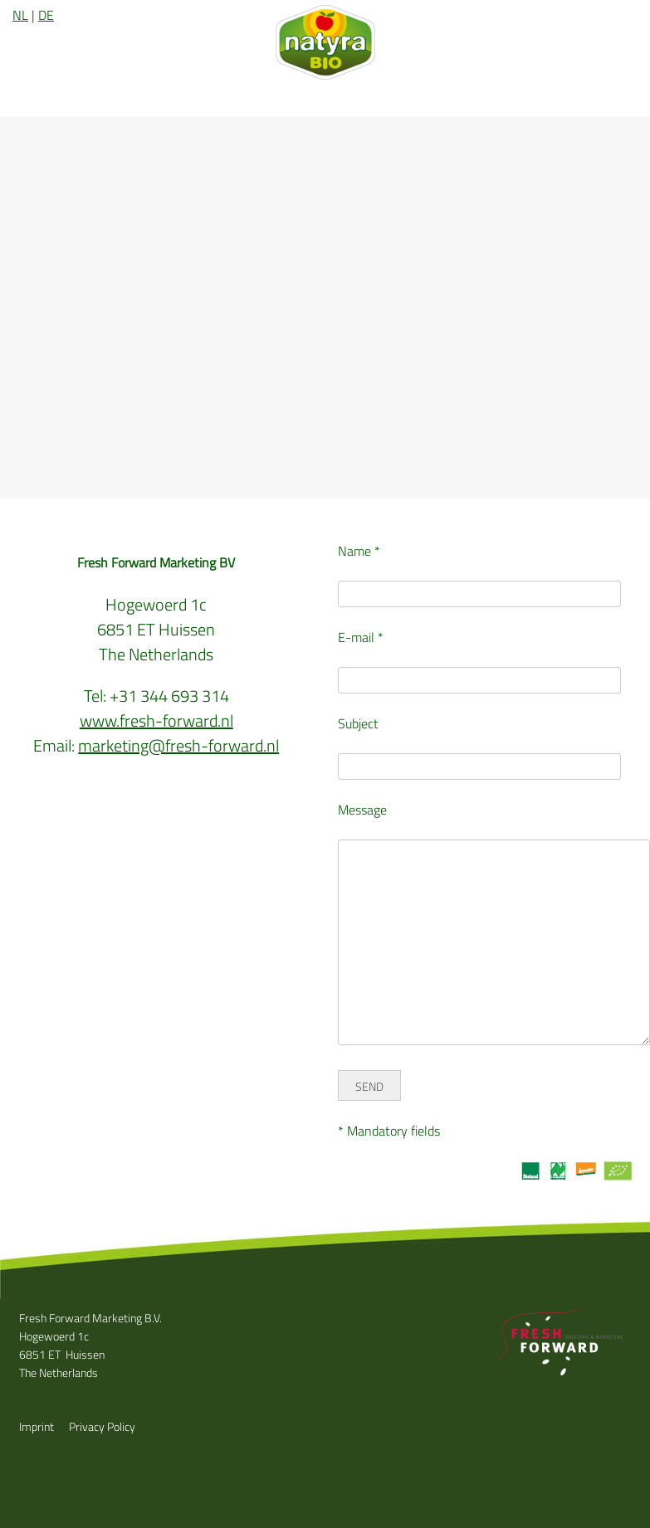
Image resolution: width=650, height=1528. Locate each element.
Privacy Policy (102, 1426)
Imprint (36, 1426)
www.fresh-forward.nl (156, 720)
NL (20, 15)
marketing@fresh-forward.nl (178, 745)
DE (46, 15)
